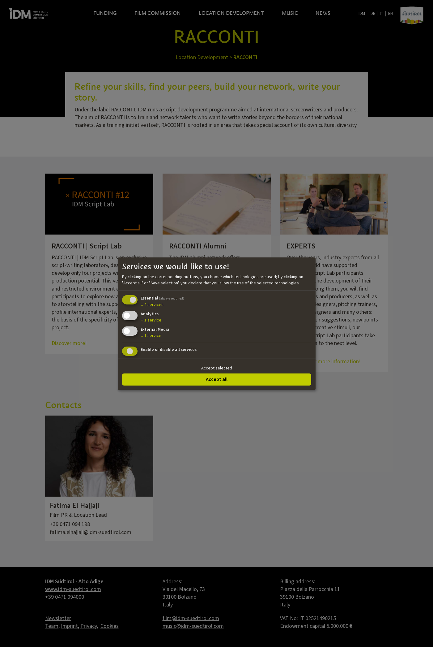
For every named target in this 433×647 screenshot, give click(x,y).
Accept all (216, 379)
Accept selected (216, 368)
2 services (152, 305)
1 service (151, 320)
